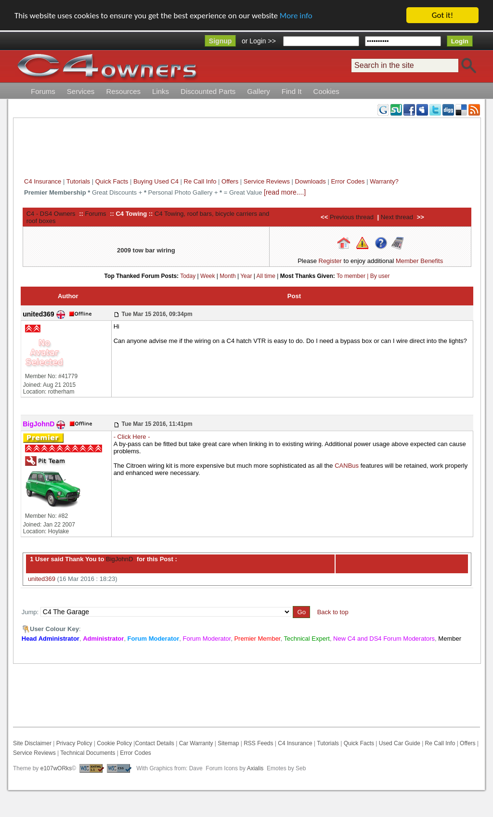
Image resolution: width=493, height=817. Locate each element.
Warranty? (384, 181)
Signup (220, 41)
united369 (41, 578)
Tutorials (78, 181)
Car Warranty (196, 743)
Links (160, 91)
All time (266, 275)
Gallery (258, 91)
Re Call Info (200, 181)
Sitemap (227, 743)
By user (380, 275)
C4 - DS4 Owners (51, 213)
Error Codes (347, 181)
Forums (43, 91)
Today (187, 275)
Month (227, 275)
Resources (123, 91)
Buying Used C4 (156, 181)
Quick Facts (112, 181)
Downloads (310, 181)
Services (81, 91)
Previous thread (352, 217)
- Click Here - (132, 436)
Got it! (442, 15)
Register (330, 260)
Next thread (397, 217)
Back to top (333, 612)
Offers (229, 181)
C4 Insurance (42, 181)
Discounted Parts (208, 91)
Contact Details (154, 743)
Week (207, 275)
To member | (353, 275)
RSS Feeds (258, 743)
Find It (292, 91)
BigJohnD (118, 559)
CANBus (347, 465)
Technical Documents (87, 753)
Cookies (326, 91)
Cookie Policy (114, 743)
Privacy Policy (74, 743)
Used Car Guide (399, 743)
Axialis (255, 768)
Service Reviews (267, 181)
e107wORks (56, 768)
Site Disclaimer (32, 743)
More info (296, 16)
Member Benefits (419, 260)
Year (246, 275)
